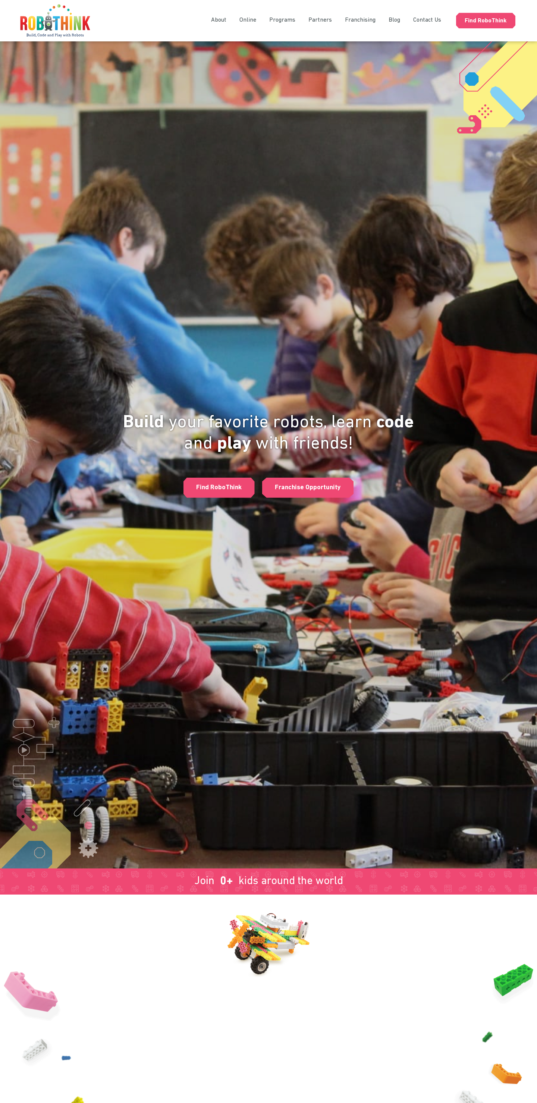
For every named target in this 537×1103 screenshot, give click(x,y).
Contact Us (427, 20)
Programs (282, 20)
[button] (216, 488)
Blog (394, 20)
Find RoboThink (486, 21)
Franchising (360, 20)
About (218, 20)
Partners (320, 20)
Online (247, 20)
